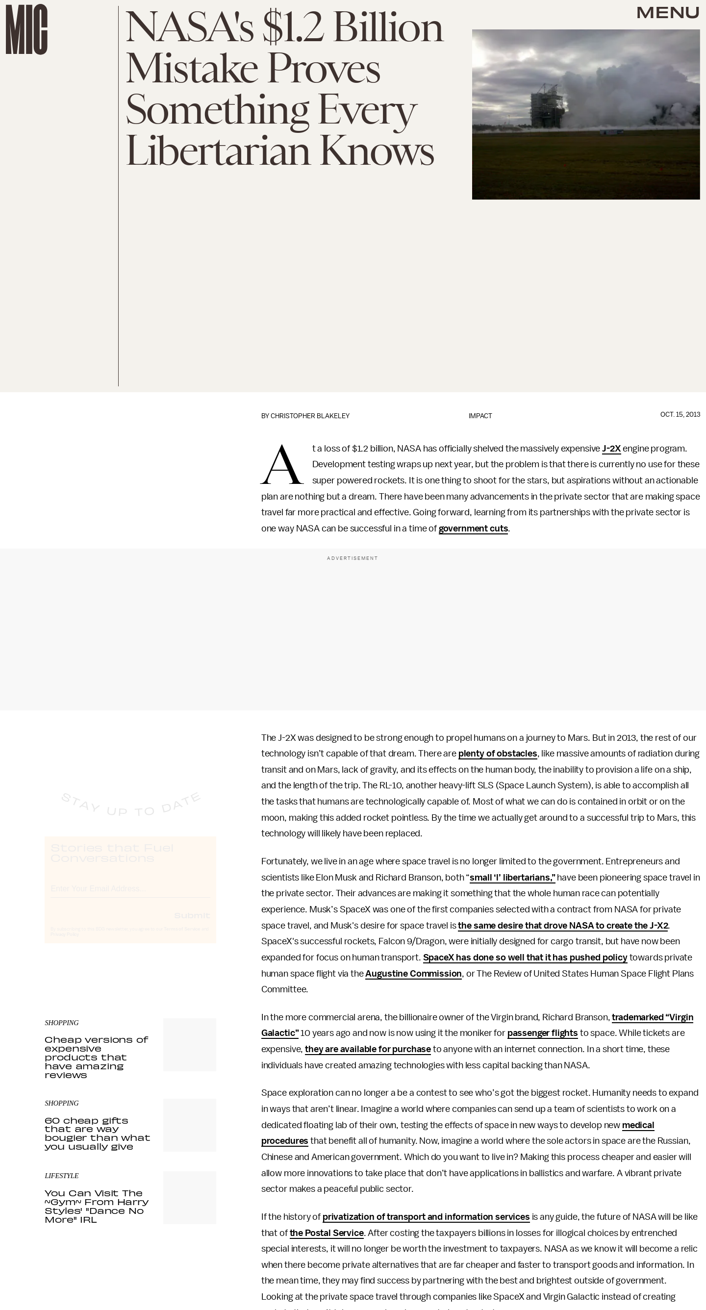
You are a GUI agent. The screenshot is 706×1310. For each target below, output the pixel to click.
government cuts (473, 528)
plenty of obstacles (497, 753)
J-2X (611, 448)
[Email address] (130, 896)
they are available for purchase (368, 1049)
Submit (192, 924)
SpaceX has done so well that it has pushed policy (525, 957)
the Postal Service (327, 1233)
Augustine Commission (413, 974)
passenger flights (542, 1033)
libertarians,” (529, 877)
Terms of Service (182, 938)
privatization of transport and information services (426, 1217)
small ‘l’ (486, 877)
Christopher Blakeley (310, 416)
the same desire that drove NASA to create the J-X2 (563, 926)
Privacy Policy (64, 943)
